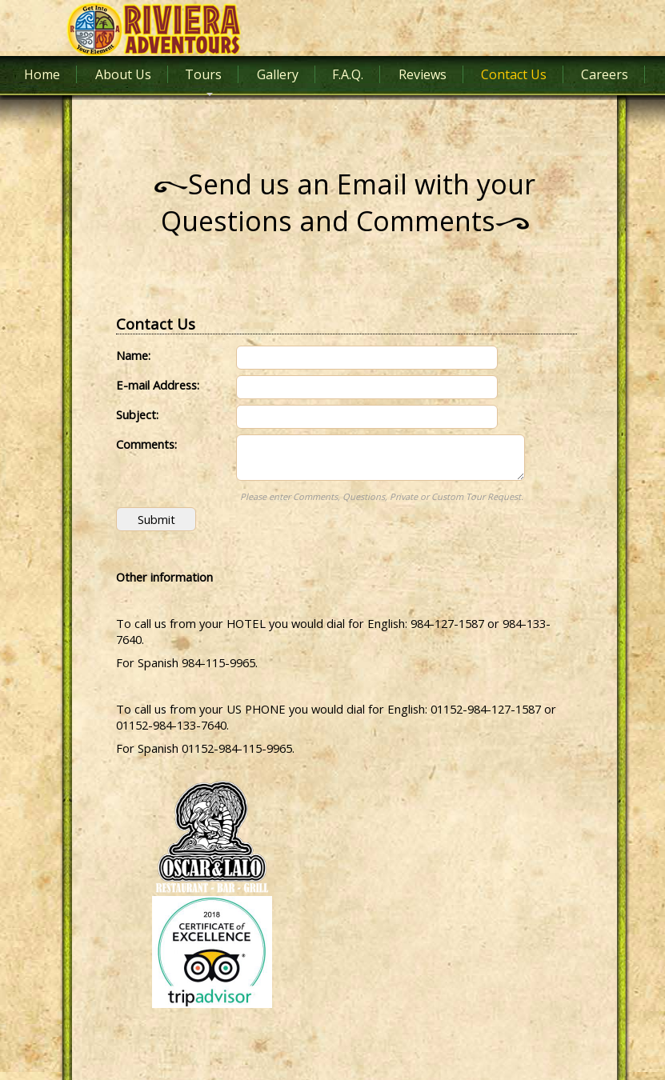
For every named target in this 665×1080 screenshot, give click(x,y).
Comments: (146, 444)
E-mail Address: (157, 385)
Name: (133, 355)
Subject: (137, 414)
